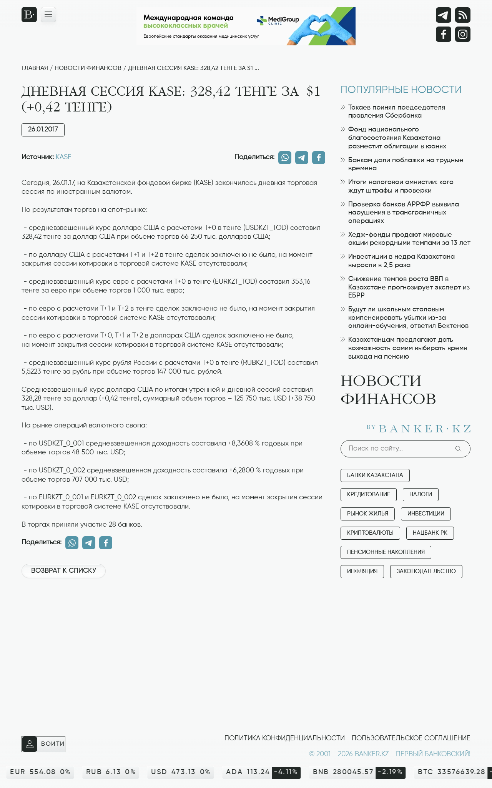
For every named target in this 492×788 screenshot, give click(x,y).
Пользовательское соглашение (411, 738)
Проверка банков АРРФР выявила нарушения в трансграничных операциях (400, 212)
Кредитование (368, 494)
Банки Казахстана (375, 475)
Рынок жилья (367, 514)
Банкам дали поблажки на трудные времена (402, 164)
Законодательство (426, 571)
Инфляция (362, 571)
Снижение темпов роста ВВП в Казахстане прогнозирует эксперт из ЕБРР (405, 287)
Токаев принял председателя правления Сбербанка (393, 112)
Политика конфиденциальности (284, 738)
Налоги (420, 494)
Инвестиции (425, 514)
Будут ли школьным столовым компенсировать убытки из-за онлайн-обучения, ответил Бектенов (405, 317)
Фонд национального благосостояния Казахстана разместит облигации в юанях (393, 138)
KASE (63, 157)
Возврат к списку (63, 570)
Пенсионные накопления (386, 552)
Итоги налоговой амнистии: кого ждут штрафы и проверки (397, 186)
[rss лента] (462, 15)
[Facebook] (443, 34)
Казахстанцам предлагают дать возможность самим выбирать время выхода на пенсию (404, 348)
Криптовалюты (370, 533)
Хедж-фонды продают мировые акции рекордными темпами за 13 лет (405, 239)
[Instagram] (462, 34)
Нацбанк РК (430, 533)
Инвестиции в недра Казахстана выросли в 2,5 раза (398, 261)
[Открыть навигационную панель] (48, 14)
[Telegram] (443, 15)
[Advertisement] (173, 610)
